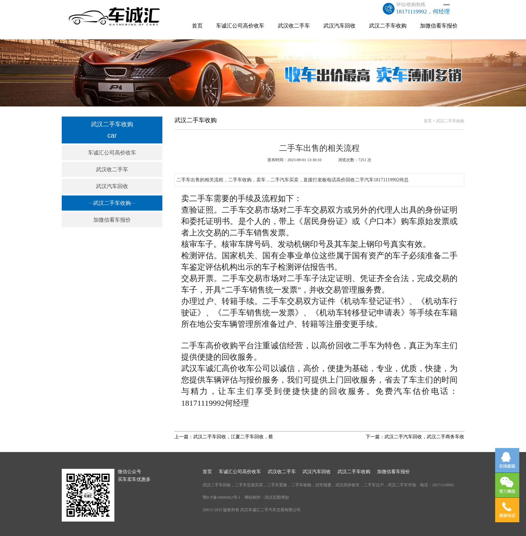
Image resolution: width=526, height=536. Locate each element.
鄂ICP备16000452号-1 (222, 497)
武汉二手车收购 (388, 26)
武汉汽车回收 (339, 26)
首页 (197, 26)
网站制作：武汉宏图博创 (267, 497)
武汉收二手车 (294, 26)
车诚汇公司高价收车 (240, 26)
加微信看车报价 (439, 26)
